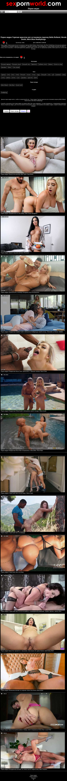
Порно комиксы (33, 776)
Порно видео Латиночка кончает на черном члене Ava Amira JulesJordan (22, 690)
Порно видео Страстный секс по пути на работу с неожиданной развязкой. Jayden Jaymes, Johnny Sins (31, 611)
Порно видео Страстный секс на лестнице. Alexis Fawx (17, 493)
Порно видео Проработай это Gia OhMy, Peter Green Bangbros (19, 213)
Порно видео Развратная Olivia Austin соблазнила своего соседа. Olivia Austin (23, 411)
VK (33, 779)
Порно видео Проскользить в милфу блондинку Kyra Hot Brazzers (20, 292)
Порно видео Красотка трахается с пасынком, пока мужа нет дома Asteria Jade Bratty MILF (27, 651)
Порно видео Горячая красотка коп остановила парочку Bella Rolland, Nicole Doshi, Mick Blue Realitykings (33, 38)
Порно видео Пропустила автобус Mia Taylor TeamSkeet (17, 174)
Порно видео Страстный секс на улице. (12, 572)
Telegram (33, 778)
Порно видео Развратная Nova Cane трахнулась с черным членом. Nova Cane (24, 371)
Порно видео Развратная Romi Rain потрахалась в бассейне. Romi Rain (22, 450)
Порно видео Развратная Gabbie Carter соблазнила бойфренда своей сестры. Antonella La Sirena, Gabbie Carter (33, 332)
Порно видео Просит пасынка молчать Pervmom (15, 253)
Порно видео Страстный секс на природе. (13, 532)
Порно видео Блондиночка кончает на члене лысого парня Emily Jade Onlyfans (24, 769)
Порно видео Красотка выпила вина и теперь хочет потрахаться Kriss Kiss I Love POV (26, 729)
